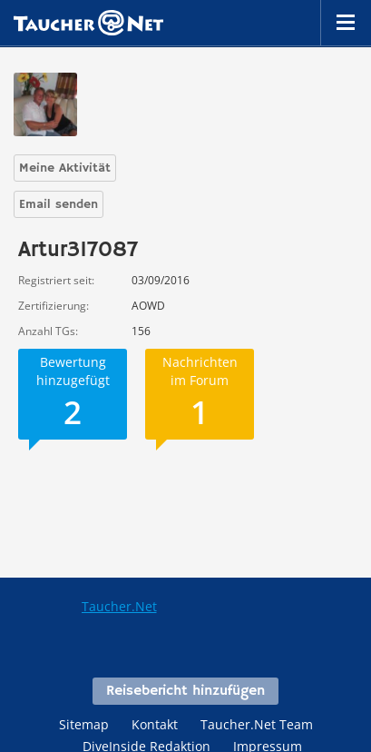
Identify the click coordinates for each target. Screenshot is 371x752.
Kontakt (155, 724)
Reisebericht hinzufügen (185, 691)
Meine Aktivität (65, 168)
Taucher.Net (119, 606)
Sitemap (84, 724)
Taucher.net (88, 22)
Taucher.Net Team (256, 724)
